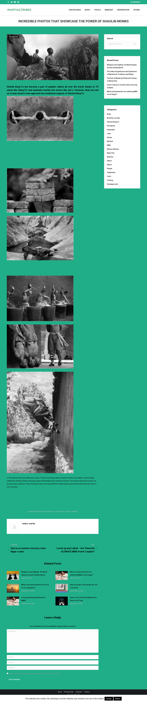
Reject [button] (117, 699)
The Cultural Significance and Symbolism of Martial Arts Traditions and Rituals (122, 73)
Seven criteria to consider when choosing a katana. (122, 86)
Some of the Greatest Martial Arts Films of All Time (83, 598)
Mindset (110, 141)
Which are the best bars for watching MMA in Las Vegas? (81, 573)
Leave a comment (71, 511)
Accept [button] (108, 699)
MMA (109, 145)
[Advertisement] (52, 149)
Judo (109, 133)
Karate (109, 137)
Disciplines (111, 126)
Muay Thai (110, 153)
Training (110, 180)
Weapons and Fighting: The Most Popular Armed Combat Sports (34, 573)
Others (109, 161)
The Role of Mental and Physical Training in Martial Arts (122, 79)
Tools (109, 176)
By (50, 511)
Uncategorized (13, 37)
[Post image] (13, 575)
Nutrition (110, 157)
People (109, 168)
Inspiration (111, 130)
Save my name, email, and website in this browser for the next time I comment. (34, 673)
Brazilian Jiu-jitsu (113, 118)
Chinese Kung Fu (113, 122)
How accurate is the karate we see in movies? (83, 586)
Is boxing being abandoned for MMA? (33, 598)
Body (109, 114)
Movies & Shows (113, 149)
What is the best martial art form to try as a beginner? (35, 586)
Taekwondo (111, 172)
